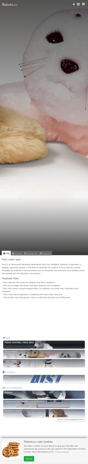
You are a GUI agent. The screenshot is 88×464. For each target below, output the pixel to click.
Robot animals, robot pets (19, 342)
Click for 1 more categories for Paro (70, 419)
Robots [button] (8, 392)
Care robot (10, 360)
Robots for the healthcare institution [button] (25, 401)
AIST (7, 376)
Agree (29, 458)
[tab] (6, 253)
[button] (83, 4)
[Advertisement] (44, 318)
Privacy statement (62, 452)
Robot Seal (11, 351)
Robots (5, 133)
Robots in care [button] (13, 410)
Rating (83, 11)
